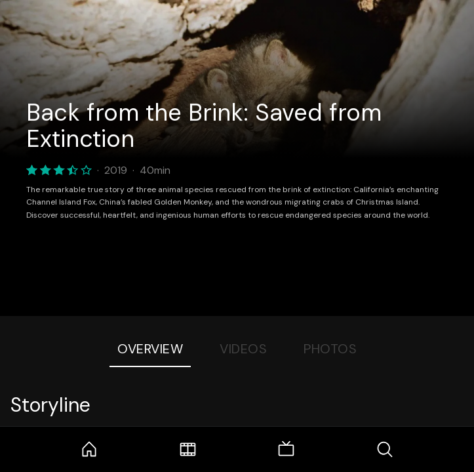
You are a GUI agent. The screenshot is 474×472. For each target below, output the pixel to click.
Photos (330, 348)
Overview (150, 348)
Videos (243, 348)
